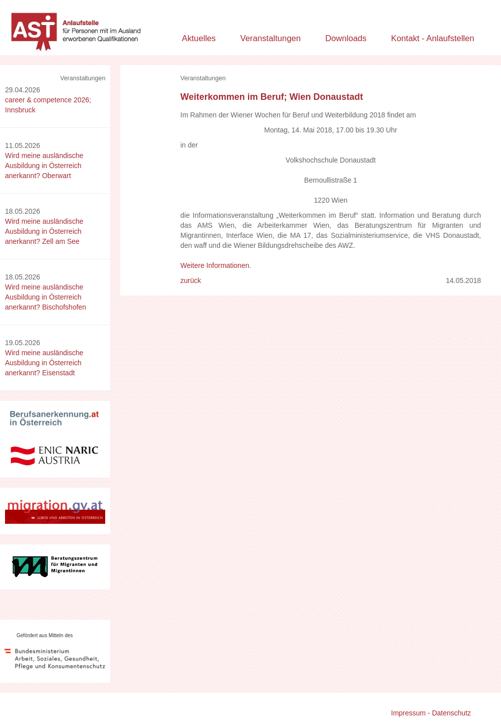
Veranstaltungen (270, 38)
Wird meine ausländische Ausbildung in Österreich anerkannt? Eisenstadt (44, 363)
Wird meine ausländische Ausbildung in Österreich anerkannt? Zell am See (44, 231)
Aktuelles (199, 38)
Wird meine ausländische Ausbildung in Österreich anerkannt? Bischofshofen (45, 297)
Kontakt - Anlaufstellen (432, 38)
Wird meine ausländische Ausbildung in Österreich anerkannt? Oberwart (44, 166)
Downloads (346, 38)
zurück (190, 280)
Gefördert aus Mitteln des (45, 635)
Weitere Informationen (214, 265)
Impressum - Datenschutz (431, 713)
